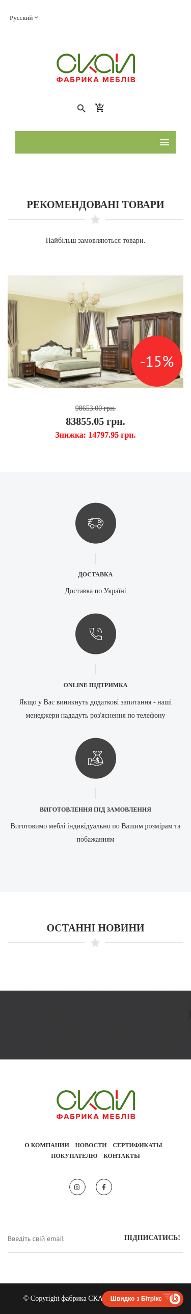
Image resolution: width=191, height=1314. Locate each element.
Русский (24, 17)
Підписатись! (152, 1238)
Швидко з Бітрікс (136, 1298)
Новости (91, 1145)
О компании (46, 1145)
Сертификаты (137, 1145)
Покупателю (74, 1155)
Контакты (121, 1155)
